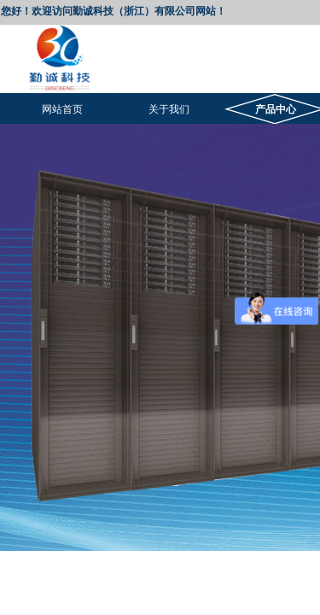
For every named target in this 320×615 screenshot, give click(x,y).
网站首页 (62, 109)
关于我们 (168, 109)
